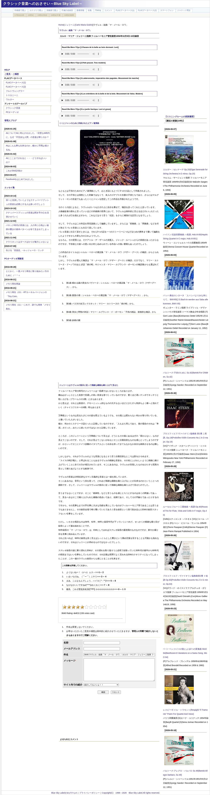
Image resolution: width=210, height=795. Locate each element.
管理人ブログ (10, 120)
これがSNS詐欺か (14, 171)
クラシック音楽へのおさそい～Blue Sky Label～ (42, 4)
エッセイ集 (9, 187)
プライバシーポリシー (89, 793)
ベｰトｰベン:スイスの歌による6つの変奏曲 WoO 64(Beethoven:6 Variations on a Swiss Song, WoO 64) (185, 653)
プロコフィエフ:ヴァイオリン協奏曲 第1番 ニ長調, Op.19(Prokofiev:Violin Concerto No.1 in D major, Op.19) (185, 437)
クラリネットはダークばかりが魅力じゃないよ (27, 242)
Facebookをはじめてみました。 (20, 179)
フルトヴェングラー (15, 91)
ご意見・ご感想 (11, 74)
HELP (7, 70)
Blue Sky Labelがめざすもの (64, 793)
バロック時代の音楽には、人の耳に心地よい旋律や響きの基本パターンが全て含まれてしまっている (27, 229)
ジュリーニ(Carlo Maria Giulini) (78, 25)
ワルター (10, 99)
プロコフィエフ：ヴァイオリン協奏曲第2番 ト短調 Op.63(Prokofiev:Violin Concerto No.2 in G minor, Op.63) (185, 580)
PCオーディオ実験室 (14, 258)
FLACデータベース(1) (16, 82)
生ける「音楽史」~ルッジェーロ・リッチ (25, 250)
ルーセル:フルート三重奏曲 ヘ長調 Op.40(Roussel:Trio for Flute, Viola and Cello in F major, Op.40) (185, 511)
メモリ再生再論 (13, 284)
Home (61, 25)
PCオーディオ (12, 112)
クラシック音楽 (13, 108)
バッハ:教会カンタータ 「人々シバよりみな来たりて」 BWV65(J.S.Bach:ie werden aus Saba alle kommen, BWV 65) (185, 299)
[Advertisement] (27, 41)
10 (104, 607)
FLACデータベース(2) (16, 87)
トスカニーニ (12, 95)
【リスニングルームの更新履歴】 (180, 116)
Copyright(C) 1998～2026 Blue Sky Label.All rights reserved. (131, 793)
